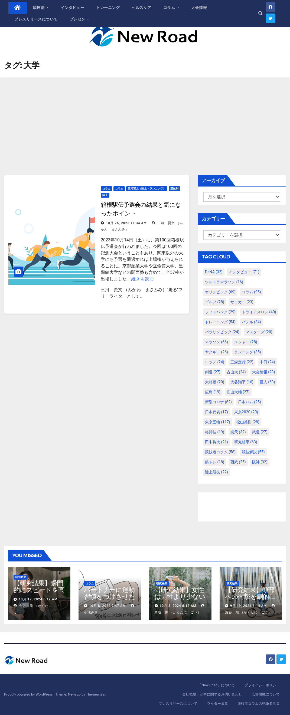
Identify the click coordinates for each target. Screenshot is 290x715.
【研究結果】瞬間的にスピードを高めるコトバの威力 (39, 590)
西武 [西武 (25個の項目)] (238, 462)
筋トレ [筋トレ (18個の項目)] (214, 462)
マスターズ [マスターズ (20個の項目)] (259, 332)
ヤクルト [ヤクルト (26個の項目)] (216, 352)
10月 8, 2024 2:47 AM (107, 606)
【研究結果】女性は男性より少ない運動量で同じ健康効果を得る (180, 600)
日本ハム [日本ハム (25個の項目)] (249, 402)
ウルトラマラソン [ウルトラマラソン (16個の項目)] (224, 282)
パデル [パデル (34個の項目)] (251, 322)
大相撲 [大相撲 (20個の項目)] (214, 382)
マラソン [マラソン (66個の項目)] (216, 342)
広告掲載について (266, 694)
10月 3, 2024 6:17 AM (177, 606)
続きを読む (142, 278)
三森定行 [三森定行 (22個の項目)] (241, 362)
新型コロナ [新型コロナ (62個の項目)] (218, 402)
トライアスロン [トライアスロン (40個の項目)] (259, 312)
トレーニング (108, 7)
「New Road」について (216, 685)
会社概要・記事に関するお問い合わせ (212, 694)
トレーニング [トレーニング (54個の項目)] (220, 322)
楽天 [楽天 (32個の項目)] (238, 432)
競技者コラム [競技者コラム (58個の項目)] (220, 452)
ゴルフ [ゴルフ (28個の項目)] (214, 302)
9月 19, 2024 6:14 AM (248, 606)
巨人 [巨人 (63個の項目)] (267, 382)
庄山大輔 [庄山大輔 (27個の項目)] (238, 392)
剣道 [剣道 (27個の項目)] (212, 372)
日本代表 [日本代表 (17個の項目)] (216, 412)
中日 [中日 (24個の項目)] (267, 362)
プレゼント (79, 19)
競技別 (41, 7)
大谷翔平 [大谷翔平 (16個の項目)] (241, 382)
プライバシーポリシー (262, 685)
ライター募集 (217, 703)
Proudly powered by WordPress (29, 694)
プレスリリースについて (36, 19)
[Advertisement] (145, 118)
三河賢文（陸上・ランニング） (147, 188)
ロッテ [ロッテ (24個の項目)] (214, 362)
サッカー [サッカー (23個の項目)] (241, 302)
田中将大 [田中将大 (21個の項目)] (216, 442)
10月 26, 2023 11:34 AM (126, 223)
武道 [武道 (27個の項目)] (260, 432)
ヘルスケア (141, 7)
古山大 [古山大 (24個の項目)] (236, 372)
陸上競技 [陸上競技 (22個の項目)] (216, 472)
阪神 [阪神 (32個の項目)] (260, 462)
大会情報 (199, 7)
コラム (171, 7)
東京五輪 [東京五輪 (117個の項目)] (217, 422)
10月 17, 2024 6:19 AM (38, 599)
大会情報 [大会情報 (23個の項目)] (263, 372)
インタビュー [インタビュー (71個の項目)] (244, 272)
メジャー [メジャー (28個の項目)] (245, 342)
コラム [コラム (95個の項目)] (251, 292)
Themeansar (95, 694)
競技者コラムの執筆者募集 (258, 703)
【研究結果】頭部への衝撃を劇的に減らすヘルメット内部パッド (250, 600)
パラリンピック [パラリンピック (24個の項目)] (222, 332)
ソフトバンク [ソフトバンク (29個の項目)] (220, 312)
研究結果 (20, 577)
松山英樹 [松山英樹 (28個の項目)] (247, 422)
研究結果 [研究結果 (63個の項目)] (245, 442)
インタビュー (72, 7)
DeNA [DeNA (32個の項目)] (214, 272)
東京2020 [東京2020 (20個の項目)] (246, 412)
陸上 (105, 195)
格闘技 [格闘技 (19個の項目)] (214, 432)
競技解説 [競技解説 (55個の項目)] (253, 452)
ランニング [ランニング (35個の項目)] (247, 352)
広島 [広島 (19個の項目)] (212, 392)
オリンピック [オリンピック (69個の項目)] (220, 292)
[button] (260, 13)
